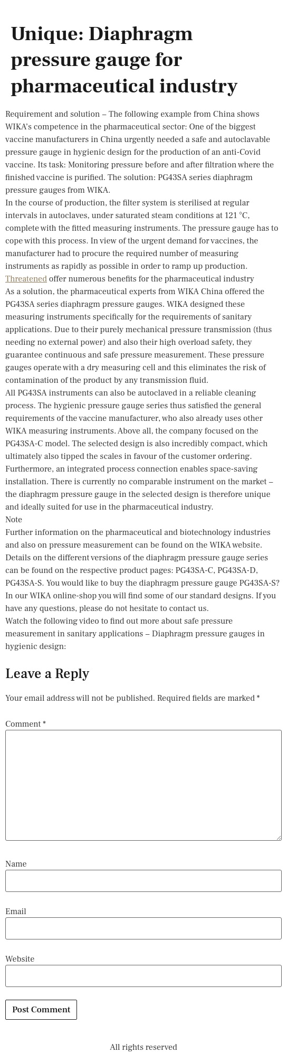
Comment (25, 724)
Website (19, 959)
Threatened (26, 279)
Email (15, 911)
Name (16, 864)
